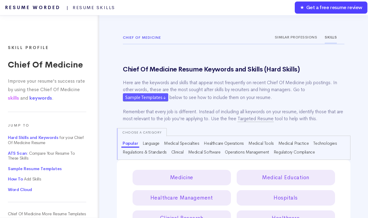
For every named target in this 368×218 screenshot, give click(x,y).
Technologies (325, 143)
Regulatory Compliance (294, 152)
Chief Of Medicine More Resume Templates (47, 213)
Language (151, 143)
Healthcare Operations (224, 143)
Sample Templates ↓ (145, 97)
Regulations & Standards (145, 152)
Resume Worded (60, 7)
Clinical (177, 152)
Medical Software (204, 152)
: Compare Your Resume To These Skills (41, 156)
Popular (130, 143)
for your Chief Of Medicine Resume (46, 140)
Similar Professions (296, 37)
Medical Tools (261, 143)
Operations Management (247, 152)
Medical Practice (293, 143)
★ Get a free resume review (331, 7)
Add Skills (24, 179)
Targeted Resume (256, 119)
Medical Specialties (181, 143)
